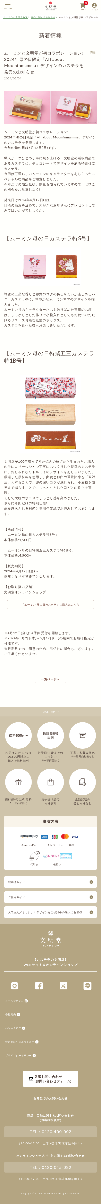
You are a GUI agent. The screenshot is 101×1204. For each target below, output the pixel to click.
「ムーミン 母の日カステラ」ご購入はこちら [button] (50, 604)
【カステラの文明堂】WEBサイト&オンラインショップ (51, 5)
